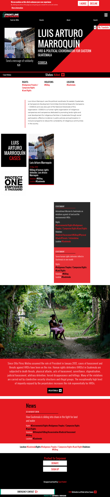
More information (17, 7)
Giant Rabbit (62, 481)
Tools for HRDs (14, 20)
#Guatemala (71, 85)
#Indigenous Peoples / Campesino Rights (30, 86)
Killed (57, 75)
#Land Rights (26, 90)
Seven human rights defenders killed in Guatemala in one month (70, 258)
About (68, 20)
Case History (7, 75)
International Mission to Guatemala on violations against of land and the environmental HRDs (69, 214)
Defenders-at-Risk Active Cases (80, 492)
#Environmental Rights (64, 225)
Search (95, 20)
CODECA (42, 62)
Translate (105, 27)
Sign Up (55, 469)
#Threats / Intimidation (70, 238)
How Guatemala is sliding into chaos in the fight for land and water (52, 418)
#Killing (47, 85)
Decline (93, 3)
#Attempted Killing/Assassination (46, 431)
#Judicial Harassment (64, 234)
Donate (41, 20)
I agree (82, 3)
